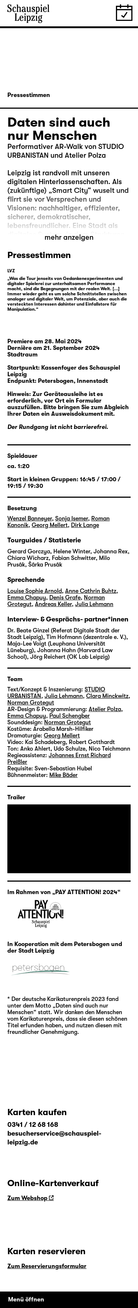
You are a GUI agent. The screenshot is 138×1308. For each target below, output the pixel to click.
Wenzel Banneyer (29, 518)
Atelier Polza (105, 709)
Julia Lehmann (94, 604)
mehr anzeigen (69, 237)
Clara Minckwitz (107, 696)
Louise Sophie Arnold (34, 591)
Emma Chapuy (26, 597)
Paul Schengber (69, 716)
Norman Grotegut (30, 702)
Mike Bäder (63, 775)
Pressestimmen (28, 95)
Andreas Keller (53, 604)
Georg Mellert (50, 525)
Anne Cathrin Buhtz (90, 591)
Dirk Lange (85, 525)
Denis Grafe (65, 597)
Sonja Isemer (71, 518)
